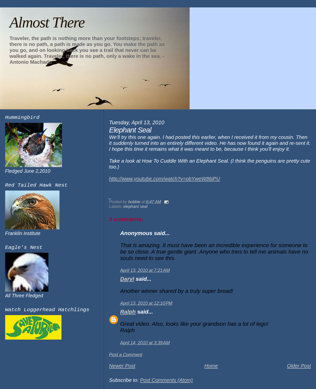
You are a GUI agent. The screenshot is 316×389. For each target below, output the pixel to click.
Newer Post (122, 365)
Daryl (127, 279)
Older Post (299, 365)
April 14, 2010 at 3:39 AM (145, 342)
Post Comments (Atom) (166, 380)
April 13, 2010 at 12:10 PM (146, 303)
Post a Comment (125, 354)
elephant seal (135, 206)
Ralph (128, 312)
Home (211, 365)
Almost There (46, 22)
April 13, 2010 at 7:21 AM (145, 270)
